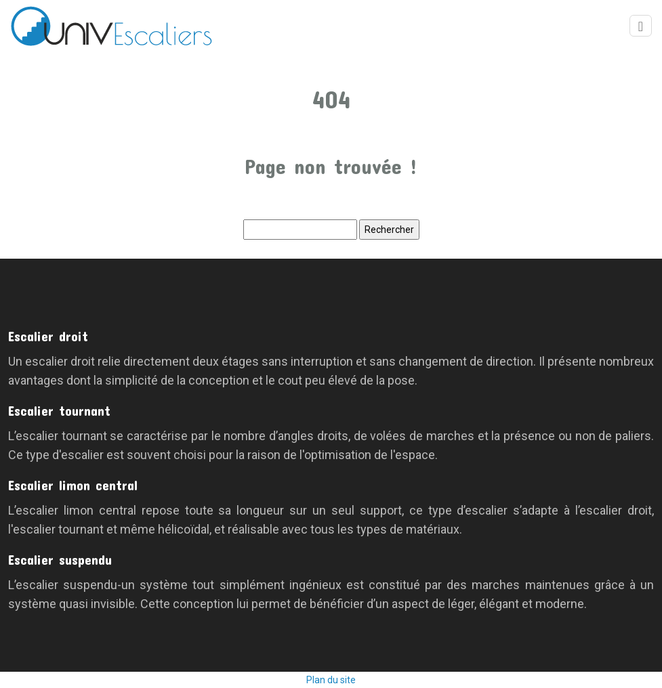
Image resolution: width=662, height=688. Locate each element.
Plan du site (331, 679)
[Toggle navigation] (640, 26)
